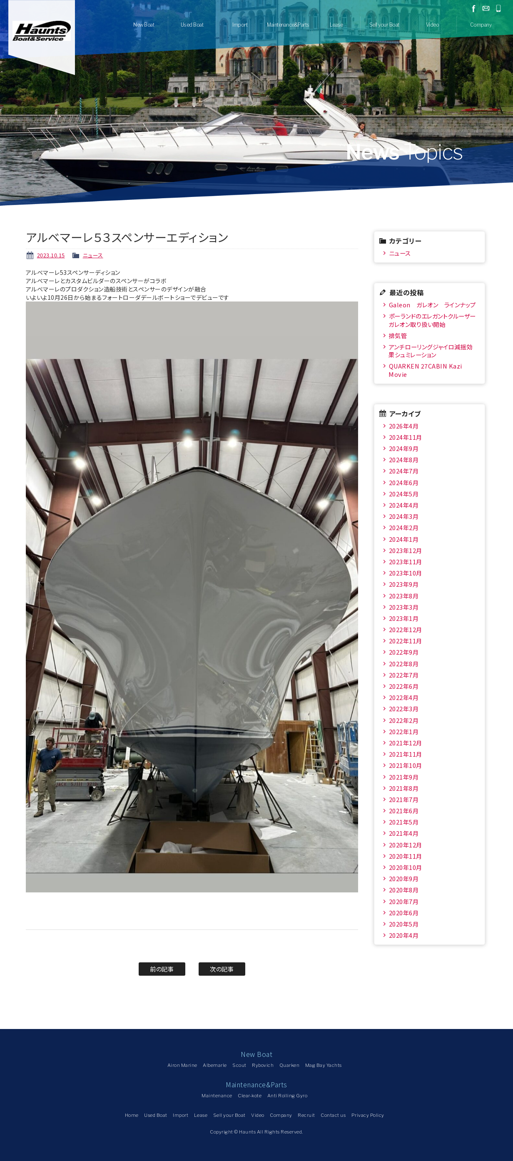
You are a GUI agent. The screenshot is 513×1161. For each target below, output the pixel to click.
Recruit (306, 1115)
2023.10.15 (51, 255)
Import (239, 25)
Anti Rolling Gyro (287, 1096)
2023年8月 (404, 596)
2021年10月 (405, 765)
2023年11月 (405, 562)
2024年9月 (404, 448)
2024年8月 (404, 459)
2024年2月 (404, 527)
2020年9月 (404, 878)
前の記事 (162, 968)
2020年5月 (404, 924)
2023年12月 (405, 550)
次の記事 (222, 968)
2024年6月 (404, 482)
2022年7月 (404, 675)
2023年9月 (404, 584)
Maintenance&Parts (288, 25)
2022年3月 (404, 709)
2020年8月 (404, 890)
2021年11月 (405, 754)
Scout (239, 1065)
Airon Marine (182, 1065)
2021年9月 (404, 777)
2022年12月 (405, 629)
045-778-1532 (498, 8)
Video (432, 25)
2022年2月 (404, 720)
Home (132, 1115)
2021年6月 (404, 811)
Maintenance (217, 1096)
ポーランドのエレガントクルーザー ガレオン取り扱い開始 (432, 320)
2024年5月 (404, 494)
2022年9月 (404, 652)
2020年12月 (405, 845)
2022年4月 (404, 697)
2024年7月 (404, 471)
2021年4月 (404, 833)
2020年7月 (404, 901)
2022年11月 (405, 641)
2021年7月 (404, 799)
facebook (473, 8)
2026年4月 (404, 426)
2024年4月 (404, 505)
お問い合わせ (486, 8)
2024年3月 (404, 516)
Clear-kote (249, 1096)
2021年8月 (404, 788)
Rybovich (263, 1065)
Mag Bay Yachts (323, 1065)
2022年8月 (404, 664)
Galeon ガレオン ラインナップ (432, 305)
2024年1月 (404, 539)
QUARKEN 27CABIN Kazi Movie (425, 370)
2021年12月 (405, 743)
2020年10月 (405, 867)
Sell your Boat (384, 25)
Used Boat (192, 25)
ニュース (93, 255)
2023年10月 (405, 573)
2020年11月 (405, 856)
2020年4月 (404, 935)
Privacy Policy (367, 1115)
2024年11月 (405, 437)
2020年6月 (404, 913)
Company (481, 25)
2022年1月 (404, 731)
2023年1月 (404, 618)
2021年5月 (404, 822)
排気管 (398, 335)
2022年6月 (404, 686)
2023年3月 (404, 607)
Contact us (333, 1115)
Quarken (289, 1065)
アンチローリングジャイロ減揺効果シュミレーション (430, 351)
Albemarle (215, 1065)
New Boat (143, 25)
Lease (336, 25)
